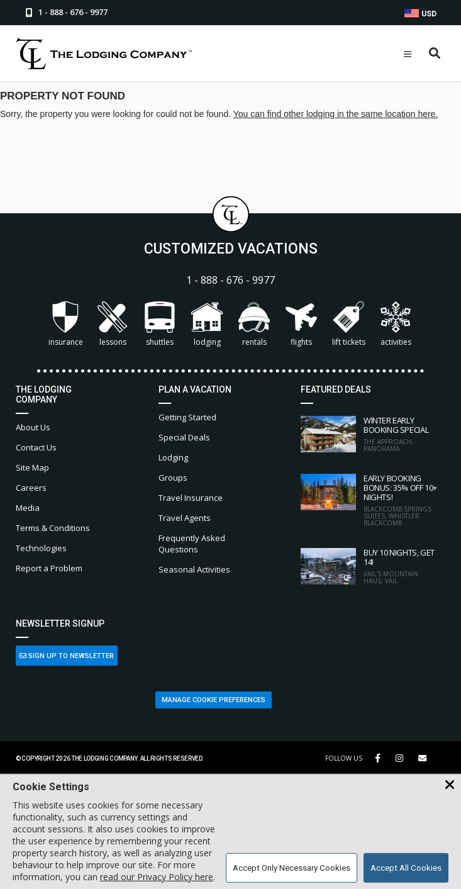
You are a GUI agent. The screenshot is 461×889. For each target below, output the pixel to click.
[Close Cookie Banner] (450, 785)
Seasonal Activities (194, 569)
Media (28, 507)
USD (420, 13)
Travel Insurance (190, 497)
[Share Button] (422, 758)
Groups (172, 477)
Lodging (207, 324)
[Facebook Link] (377, 758)
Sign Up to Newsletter (66, 656)
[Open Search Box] (435, 54)
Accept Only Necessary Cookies (291, 868)
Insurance (65, 324)
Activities (395, 324)
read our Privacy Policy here (156, 877)
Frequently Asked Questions (191, 543)
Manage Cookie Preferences (213, 700)
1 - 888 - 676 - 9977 (230, 280)
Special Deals (184, 437)
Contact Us (36, 447)
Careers (31, 487)
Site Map (32, 467)
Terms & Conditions (53, 528)
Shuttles (159, 324)
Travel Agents (184, 517)
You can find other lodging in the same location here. (335, 114)
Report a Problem (49, 568)
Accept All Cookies (406, 868)
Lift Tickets (348, 324)
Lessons (112, 324)
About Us (33, 427)
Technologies (41, 548)
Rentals (254, 324)
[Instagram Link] (399, 758)
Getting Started (187, 417)
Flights (301, 324)
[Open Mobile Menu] (407, 54)
